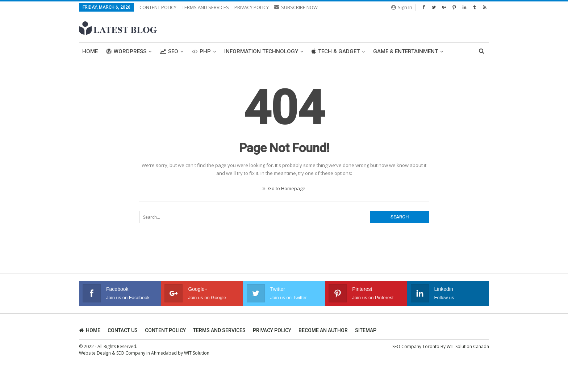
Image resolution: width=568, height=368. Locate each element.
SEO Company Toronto (415, 346)
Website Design (95, 353)
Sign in (401, 7)
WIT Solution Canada (468, 346)
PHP (201, 51)
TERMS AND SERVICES (205, 7)
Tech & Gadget (336, 51)
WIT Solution (196, 353)
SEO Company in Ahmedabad (146, 353)
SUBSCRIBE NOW (296, 7)
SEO (169, 51)
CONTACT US (123, 330)
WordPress (126, 51)
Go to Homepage (284, 188)
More (380, 51)
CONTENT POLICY (157, 7)
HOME (89, 330)
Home (90, 51)
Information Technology (261, 51)
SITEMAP (365, 330)
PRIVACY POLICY (251, 7)
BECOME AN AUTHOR (323, 330)
